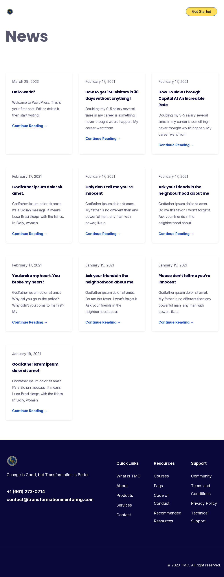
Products (124, 495)
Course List (99, 11)
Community (201, 476)
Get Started (201, 11)
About (122, 485)
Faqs (158, 485)
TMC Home (71, 11)
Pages (122, 11)
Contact (123, 514)
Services (124, 505)
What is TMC (128, 476)
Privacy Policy (204, 503)
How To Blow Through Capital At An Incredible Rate (181, 98)
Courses (161, 476)
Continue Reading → (30, 126)
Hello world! (23, 92)
